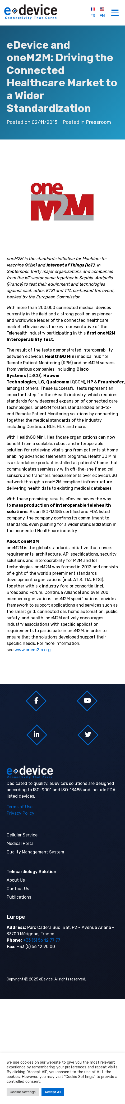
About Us (16, 880)
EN (102, 12)
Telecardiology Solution (31, 871)
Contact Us (18, 888)
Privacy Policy (20, 813)
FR (92, 12)
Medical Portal (21, 843)
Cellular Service (22, 834)
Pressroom (98, 122)
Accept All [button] (53, 1092)
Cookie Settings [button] (23, 1092)
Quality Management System (35, 852)
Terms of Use (20, 806)
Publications (19, 897)
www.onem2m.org (33, 649)
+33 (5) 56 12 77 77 (41, 940)
